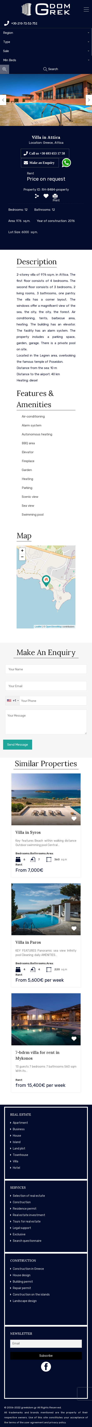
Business (19, 1129)
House (17, 1135)
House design (21, 1275)
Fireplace (28, 461)
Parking (27, 488)
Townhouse (20, 1155)
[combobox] (46, 32)
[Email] (46, 1344)
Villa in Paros (28, 942)
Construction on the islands (31, 1294)
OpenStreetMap (54, 626)
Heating (27, 479)
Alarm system (31, 425)
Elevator (28, 452)
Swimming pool (33, 514)
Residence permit (24, 1208)
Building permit (23, 1281)
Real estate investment (29, 1215)
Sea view (28, 506)
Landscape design (25, 1301)
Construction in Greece (28, 1269)
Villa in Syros (28, 832)
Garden (27, 470)
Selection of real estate (29, 1196)
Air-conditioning (33, 416)
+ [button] (22, 551)
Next (89, 100)
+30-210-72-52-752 (20, 23)
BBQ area (28, 443)
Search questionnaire (27, 1241)
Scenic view (30, 497)
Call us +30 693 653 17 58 (47, 153)
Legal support (22, 1228)
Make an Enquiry (41, 162)
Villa (15, 1161)
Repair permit (22, 1288)
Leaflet (38, 626)
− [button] (22, 557)
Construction (22, 1202)
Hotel (16, 1168)
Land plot (19, 1148)
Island (17, 1142)
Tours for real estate (27, 1221)
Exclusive (19, 1234)
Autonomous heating (37, 434)
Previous (3, 100)
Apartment (20, 1123)
